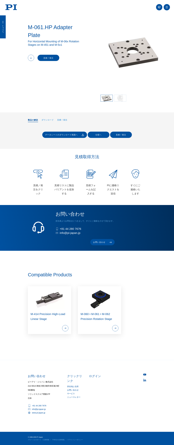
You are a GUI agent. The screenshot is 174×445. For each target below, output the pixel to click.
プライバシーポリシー (75, 440)
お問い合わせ (73, 390)
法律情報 (46, 440)
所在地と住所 (73, 386)
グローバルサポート (34, 440)
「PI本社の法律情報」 (58, 440)
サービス (71, 393)
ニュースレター (73, 397)
